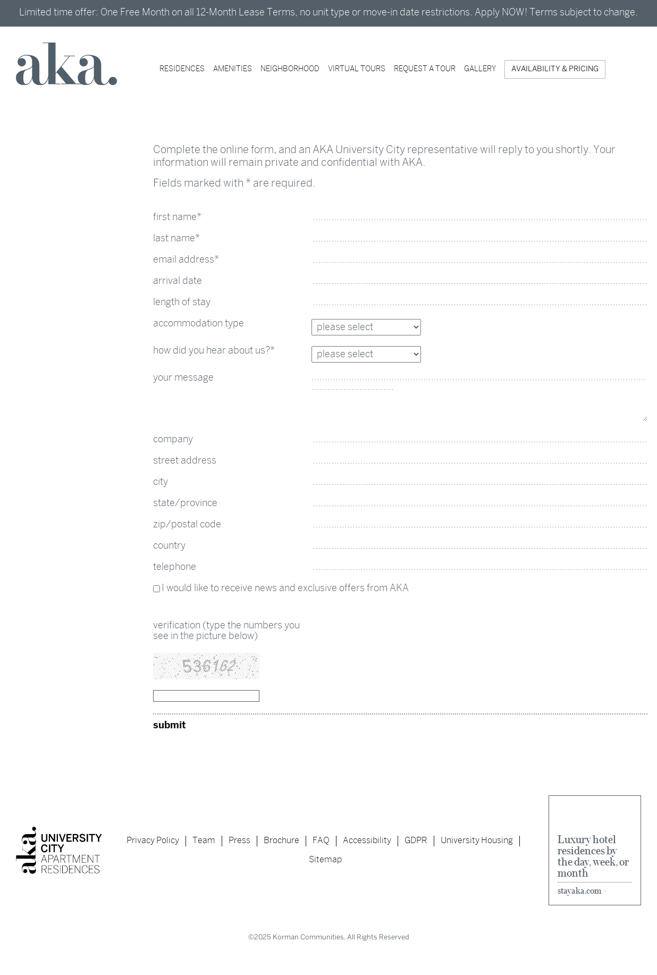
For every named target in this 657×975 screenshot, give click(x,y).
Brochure (281, 841)
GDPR (416, 841)
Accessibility (367, 841)
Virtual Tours (356, 69)
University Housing (477, 841)
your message (183, 378)
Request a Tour (425, 69)
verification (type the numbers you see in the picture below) (226, 631)
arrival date (177, 281)
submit (169, 725)
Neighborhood (289, 69)
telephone (174, 567)
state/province (185, 503)
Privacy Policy (153, 841)
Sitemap (325, 860)
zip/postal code (187, 524)
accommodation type (198, 324)
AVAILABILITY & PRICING (555, 69)
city (160, 482)
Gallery (480, 69)
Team (203, 841)
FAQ (321, 841)
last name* (176, 238)
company (173, 439)
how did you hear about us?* (214, 351)
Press (239, 841)
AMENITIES (232, 69)
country (169, 546)
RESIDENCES (182, 69)
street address (184, 461)
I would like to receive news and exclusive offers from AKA (285, 588)
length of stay (181, 302)
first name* (177, 217)
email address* (186, 260)
